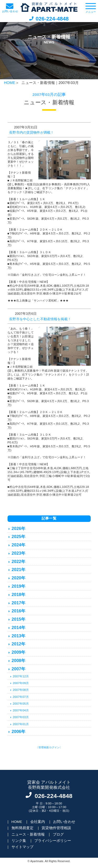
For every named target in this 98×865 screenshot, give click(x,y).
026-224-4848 (52, 19)
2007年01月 (21, 724)
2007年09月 (21, 683)
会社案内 (37, 822)
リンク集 (18, 841)
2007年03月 (21, 717)
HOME (9, 83)
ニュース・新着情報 (28, 834)
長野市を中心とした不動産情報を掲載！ (40, 319)
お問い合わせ (64, 822)
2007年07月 (21, 696)
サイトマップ (22, 847)
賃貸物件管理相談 (56, 828)
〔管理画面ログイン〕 (49, 747)
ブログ (58, 834)
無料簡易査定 (22, 828)
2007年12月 (21, 676)
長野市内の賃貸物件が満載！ (31, 132)
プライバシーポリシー (52, 841)
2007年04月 (21, 710)
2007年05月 (21, 703)
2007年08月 (21, 689)
